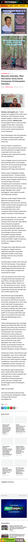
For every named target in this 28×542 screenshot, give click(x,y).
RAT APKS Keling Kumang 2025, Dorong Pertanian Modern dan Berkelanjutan (20, 470)
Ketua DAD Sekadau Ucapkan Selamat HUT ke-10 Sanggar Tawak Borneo (7, 470)
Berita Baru (4, 495)
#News (6, 404)
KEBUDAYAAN (4, 5)
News (12, 73)
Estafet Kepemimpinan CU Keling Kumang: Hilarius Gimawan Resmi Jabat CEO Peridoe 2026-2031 (20, 428)
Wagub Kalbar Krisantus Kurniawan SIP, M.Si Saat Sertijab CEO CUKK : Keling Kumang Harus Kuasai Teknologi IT (7, 450)
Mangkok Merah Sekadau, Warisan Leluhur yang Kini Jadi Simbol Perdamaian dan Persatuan (20, 450)
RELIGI (11, 5)
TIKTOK (16, 5)
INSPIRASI (22, 5)
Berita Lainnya (22, 495)
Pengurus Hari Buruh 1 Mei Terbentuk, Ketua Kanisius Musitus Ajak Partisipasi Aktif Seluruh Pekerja (6, 429)
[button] (2, 2)
